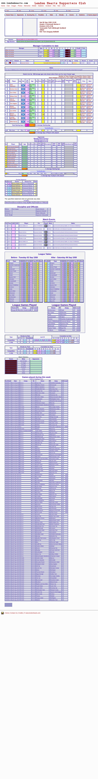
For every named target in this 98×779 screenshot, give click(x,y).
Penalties (41, 15)
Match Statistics (23, 357)
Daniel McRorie (11, 158)
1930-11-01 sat (89, 99)
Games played (92, 15)
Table (51, 15)
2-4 (62, 63)
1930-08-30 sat (83, 85)
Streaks (61, 15)
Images (13, 6)
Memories (27, 6)
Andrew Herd (13, 89)
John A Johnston (12, 99)
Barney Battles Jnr (13, 114)
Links (63, 6)
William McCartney (9, 50)
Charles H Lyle (11, 162)
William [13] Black (12, 156)
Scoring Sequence (21, 179)
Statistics (41, 6)
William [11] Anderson (13, 164)
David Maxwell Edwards (13, 146)
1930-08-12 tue (83, 118)
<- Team (7, 10)
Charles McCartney (12, 166)
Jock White (13, 110)
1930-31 (15, 63)
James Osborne (11, 152)
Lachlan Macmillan (13, 118)
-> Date (56, 10)
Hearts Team (10, 15)
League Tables (44, 254)
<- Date (19, 10)
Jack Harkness (12, 85)
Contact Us (13, 613)
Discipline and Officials (27, 207)
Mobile (34, 6)
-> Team (69, 10)
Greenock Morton (25, 63)
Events (72, 15)
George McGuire (11, 148)
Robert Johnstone (13, 107)
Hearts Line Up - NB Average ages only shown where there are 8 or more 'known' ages (49, 74)
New (59, 6)
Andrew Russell (11, 160)
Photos (20, 6)
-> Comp (44, 10)
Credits (20, 613)
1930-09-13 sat (89, 85)
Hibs (54, 6)
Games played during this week (36, 377)
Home (3, 6)
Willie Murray (13, 121)
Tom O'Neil (13, 92)
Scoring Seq (30, 15)
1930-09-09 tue (89, 96)
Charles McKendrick (12, 150)
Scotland (48, 6)
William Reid (13, 96)
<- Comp (32, 10)
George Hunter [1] (12, 154)
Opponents (20, 15)
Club (8, 6)
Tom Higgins (13, 103)
